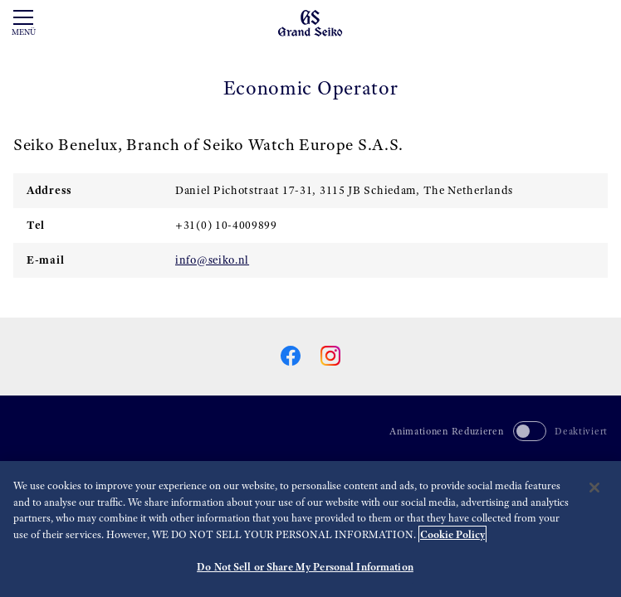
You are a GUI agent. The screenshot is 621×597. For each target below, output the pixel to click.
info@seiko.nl (212, 259)
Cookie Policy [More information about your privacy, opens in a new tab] (452, 534)
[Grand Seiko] (310, 22)
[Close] (594, 487)
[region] (310, 529)
